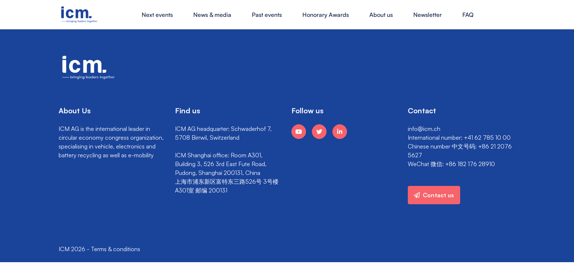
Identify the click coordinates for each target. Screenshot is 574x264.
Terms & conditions (115, 249)
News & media (212, 14)
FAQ (467, 14)
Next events (157, 14)
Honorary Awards (325, 14)
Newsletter (427, 14)
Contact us (434, 195)
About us (381, 14)
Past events (267, 14)
